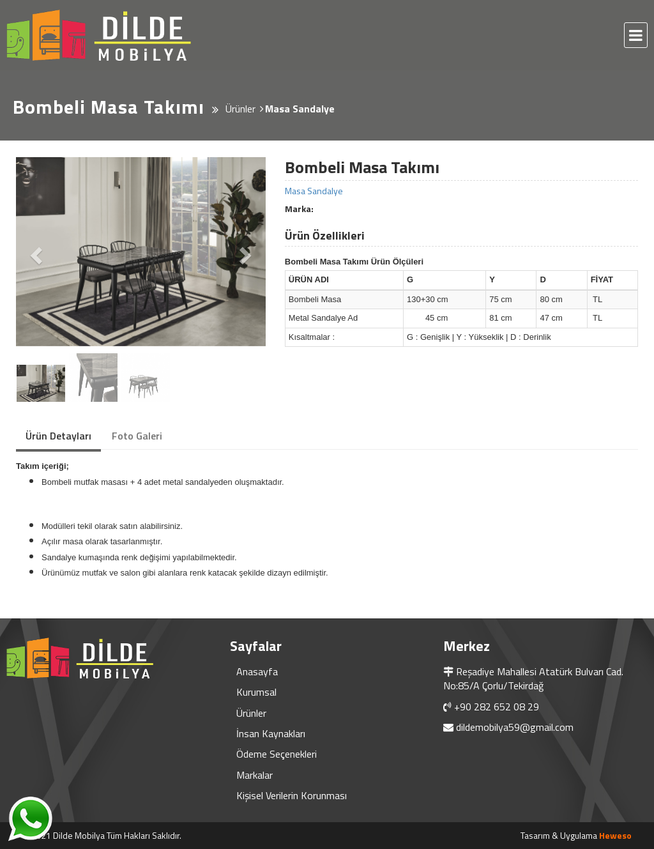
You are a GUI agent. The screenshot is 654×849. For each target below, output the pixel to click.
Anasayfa (257, 671)
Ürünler (251, 713)
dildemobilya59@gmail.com (515, 727)
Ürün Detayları (58, 435)
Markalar (254, 775)
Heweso (615, 835)
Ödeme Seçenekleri (276, 753)
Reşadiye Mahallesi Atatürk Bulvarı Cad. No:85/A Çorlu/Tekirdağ (533, 678)
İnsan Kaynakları (270, 733)
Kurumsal (256, 692)
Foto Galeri (137, 435)
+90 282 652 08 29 (496, 706)
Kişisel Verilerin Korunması (291, 795)
